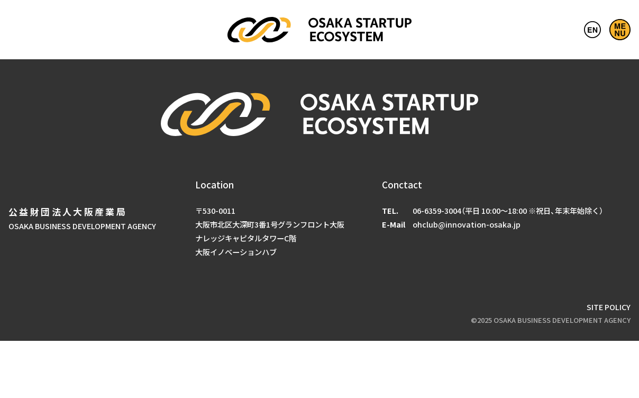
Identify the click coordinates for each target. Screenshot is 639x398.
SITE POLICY (609, 306)
